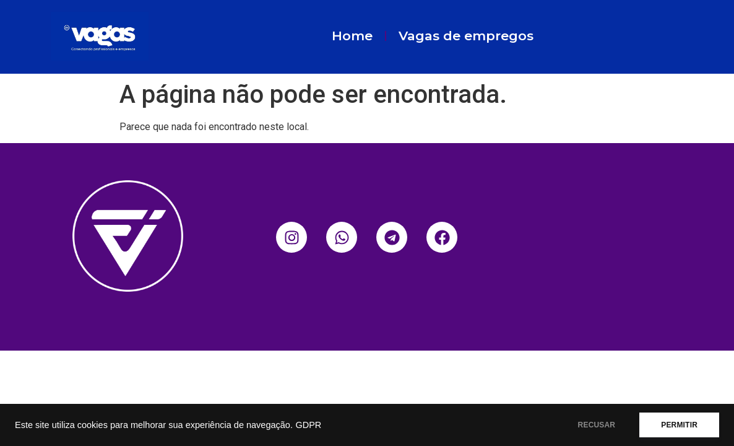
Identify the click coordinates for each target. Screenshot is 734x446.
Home (352, 35)
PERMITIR (679, 425)
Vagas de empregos (466, 35)
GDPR (308, 425)
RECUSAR (597, 425)
